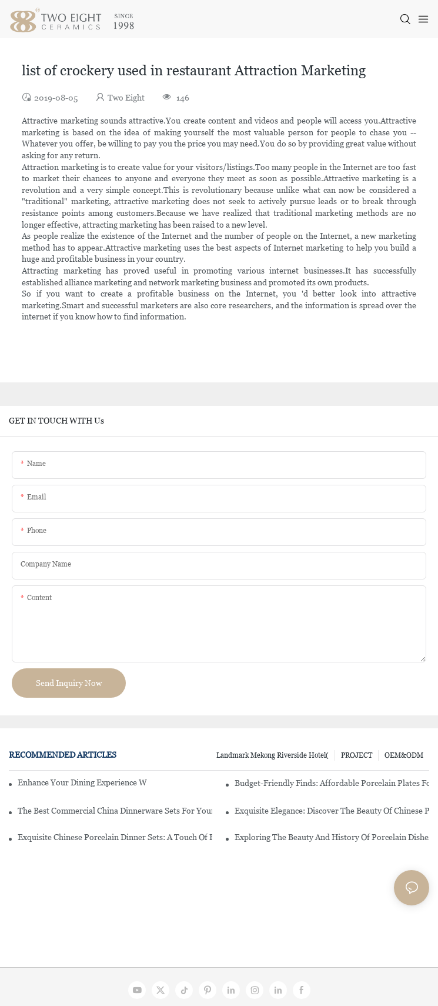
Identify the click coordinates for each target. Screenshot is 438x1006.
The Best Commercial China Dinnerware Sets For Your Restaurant (115, 810)
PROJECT (356, 755)
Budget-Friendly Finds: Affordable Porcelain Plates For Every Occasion (332, 783)
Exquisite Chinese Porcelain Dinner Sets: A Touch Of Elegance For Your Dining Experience (115, 837)
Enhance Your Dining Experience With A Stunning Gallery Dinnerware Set (82, 782)
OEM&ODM (403, 755)
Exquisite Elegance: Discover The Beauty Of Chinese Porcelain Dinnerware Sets (332, 810)
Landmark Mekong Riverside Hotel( (272, 755)
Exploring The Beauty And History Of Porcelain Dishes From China (332, 837)
